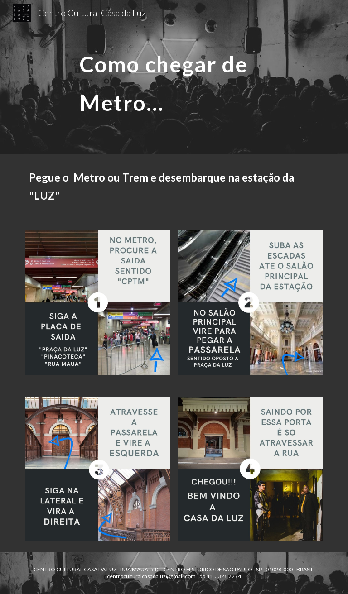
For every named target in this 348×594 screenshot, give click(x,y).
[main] (186, 77)
